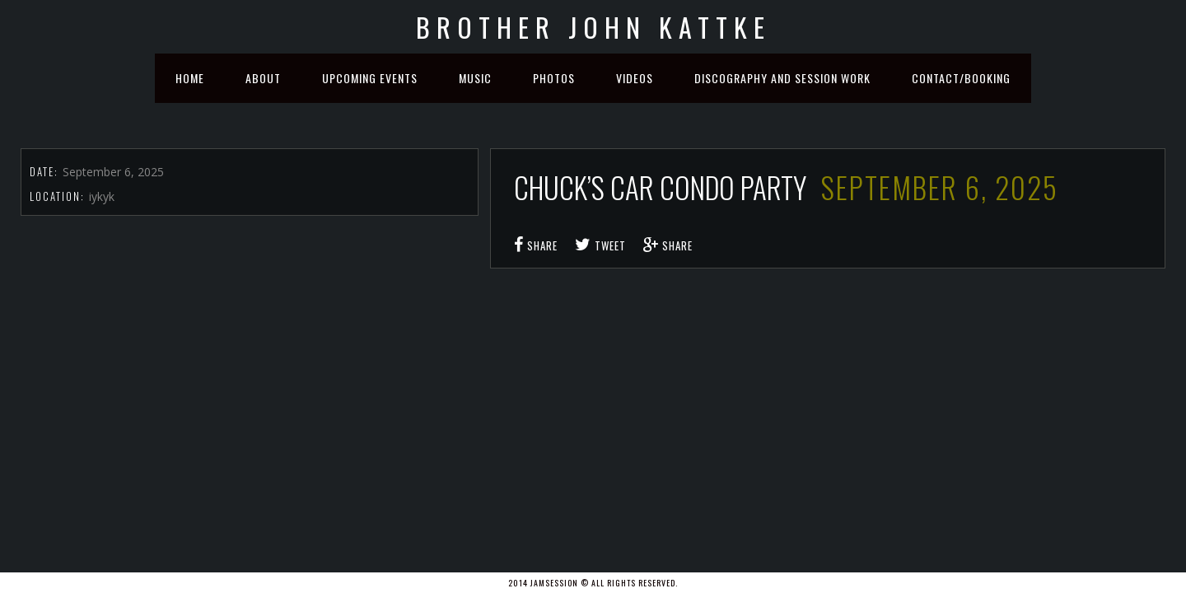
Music (475, 77)
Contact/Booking (961, 77)
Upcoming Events (370, 77)
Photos (554, 77)
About (263, 77)
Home (189, 77)
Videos (634, 77)
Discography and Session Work (782, 77)
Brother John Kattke (593, 26)
